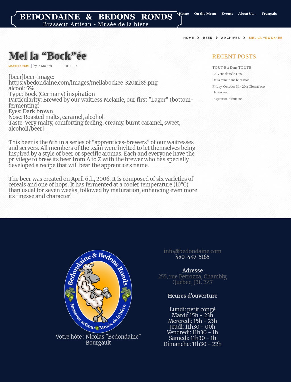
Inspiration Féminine (227, 98)
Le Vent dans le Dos (227, 74)
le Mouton (45, 66)
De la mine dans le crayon (231, 80)
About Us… (247, 13)
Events (227, 13)
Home (184, 13)
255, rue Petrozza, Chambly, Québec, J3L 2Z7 (192, 279)
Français (269, 13)
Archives (230, 38)
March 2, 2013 (19, 66)
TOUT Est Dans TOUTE (231, 67)
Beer (208, 38)
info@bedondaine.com (192, 251)
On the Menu (205, 13)
